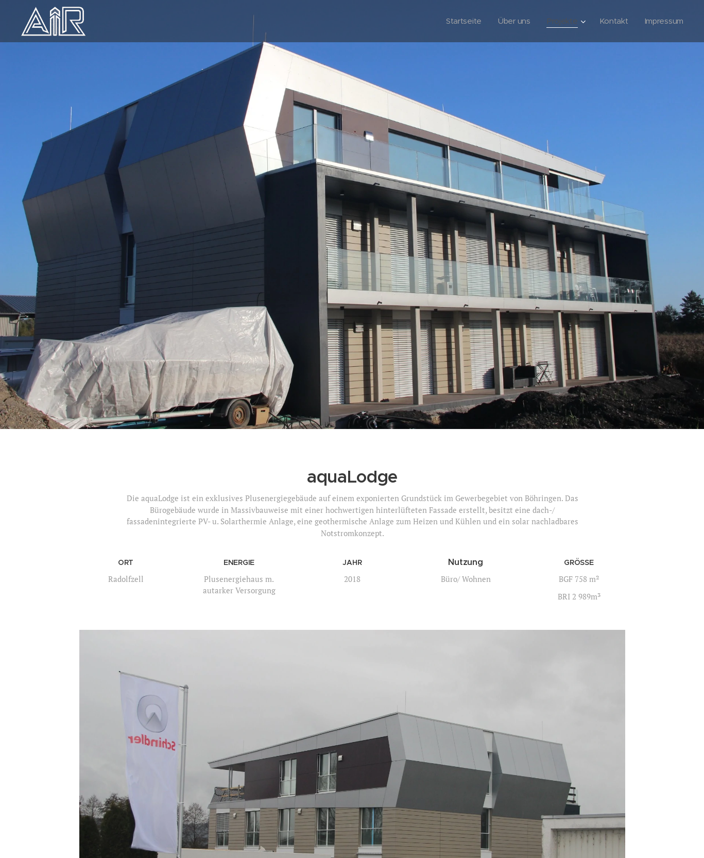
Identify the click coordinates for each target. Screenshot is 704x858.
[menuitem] (461, 21)
